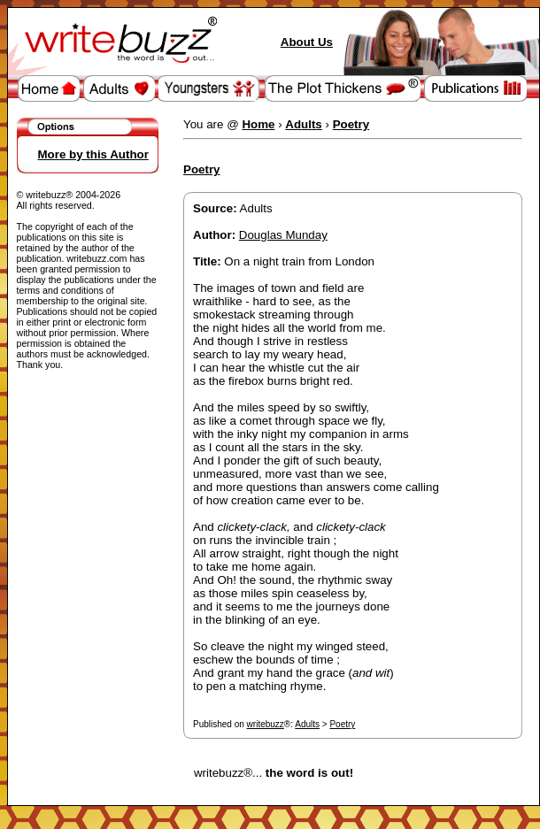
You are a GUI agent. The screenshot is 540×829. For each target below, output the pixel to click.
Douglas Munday (283, 235)
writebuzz (265, 724)
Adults (307, 724)
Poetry (342, 724)
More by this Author (93, 154)
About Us (307, 42)
